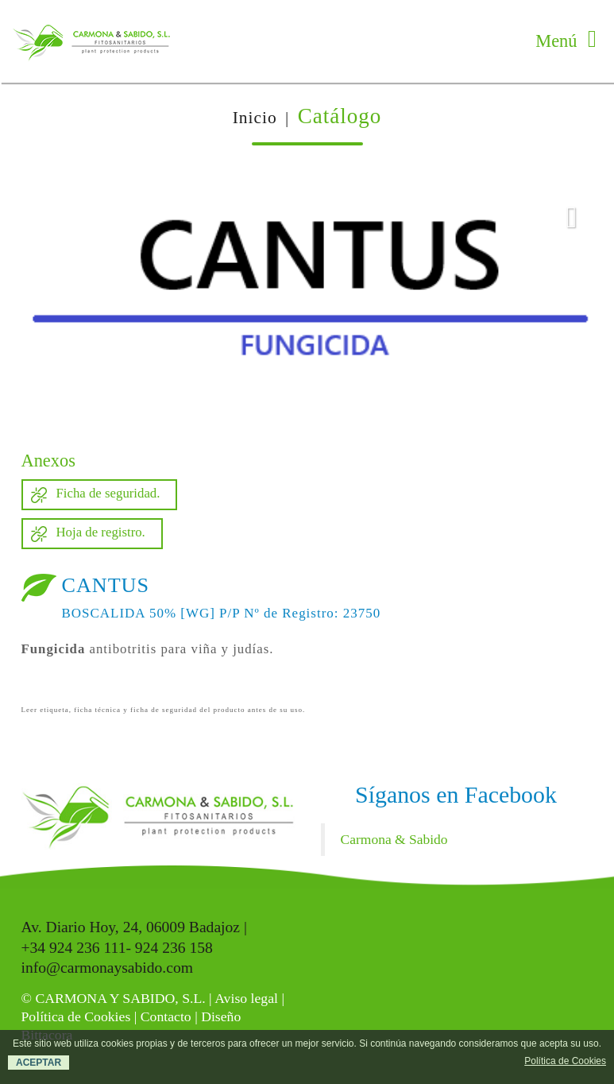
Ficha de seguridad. (108, 493)
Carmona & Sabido (394, 839)
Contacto (166, 1016)
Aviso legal (246, 998)
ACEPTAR (38, 1062)
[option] (307, 306)
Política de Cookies (76, 1016)
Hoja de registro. (100, 532)
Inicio (255, 117)
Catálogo (340, 116)
